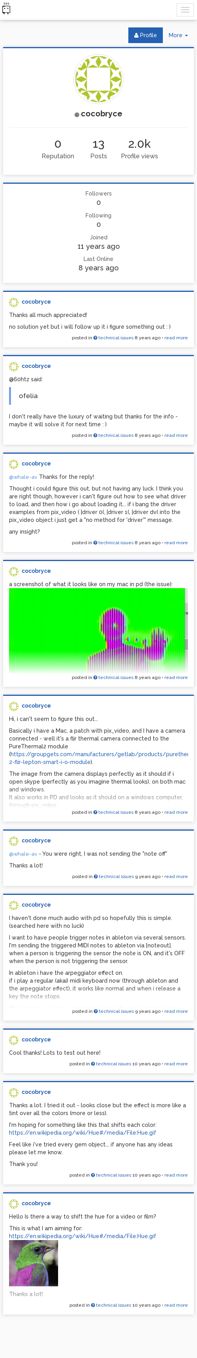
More (181, 37)
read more (176, 337)
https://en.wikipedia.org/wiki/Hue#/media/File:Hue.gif (82, 1133)
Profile (145, 35)
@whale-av (23, 477)
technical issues (113, 337)
